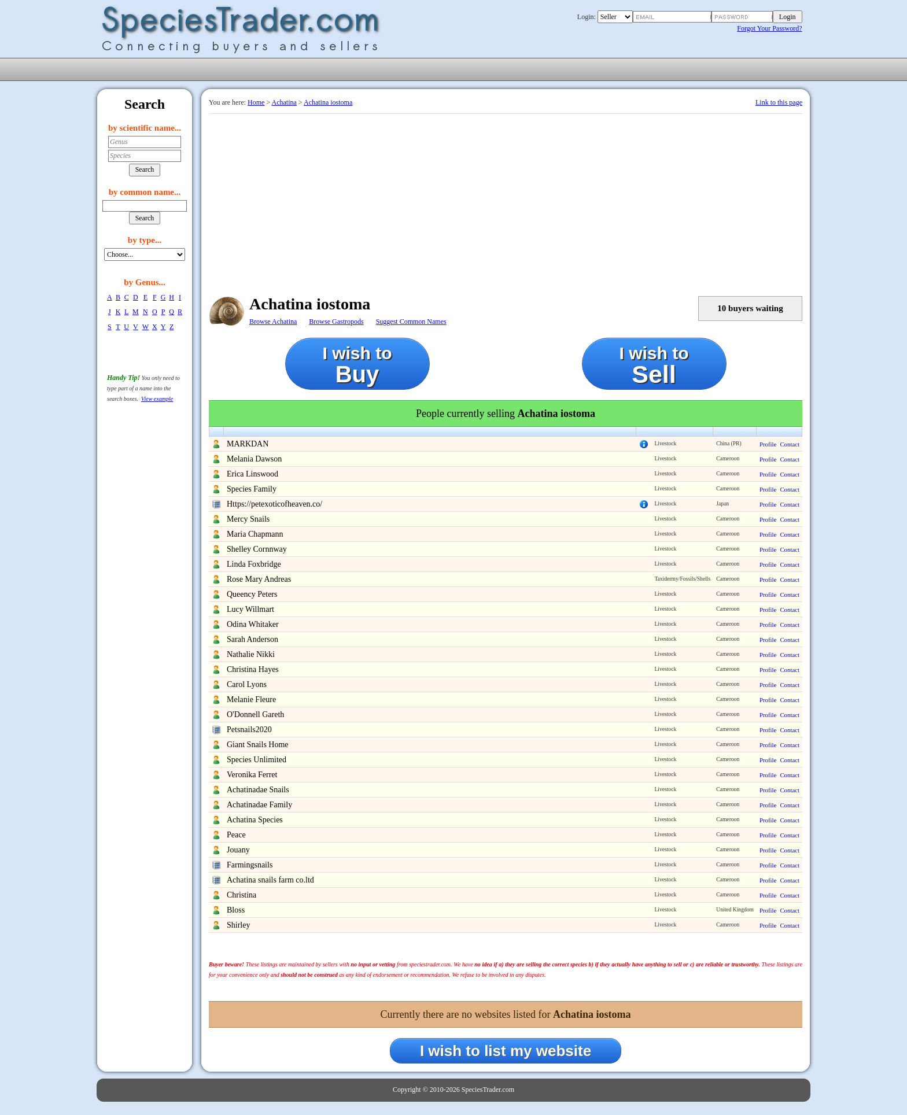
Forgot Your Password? (769, 28)
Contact (789, 444)
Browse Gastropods (336, 321)
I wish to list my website (505, 1050)
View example (157, 399)
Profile (767, 444)
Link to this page (778, 102)
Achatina (284, 102)
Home (256, 102)
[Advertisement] (505, 201)
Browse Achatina (273, 321)
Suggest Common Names (411, 321)
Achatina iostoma (328, 102)
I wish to (357, 365)
